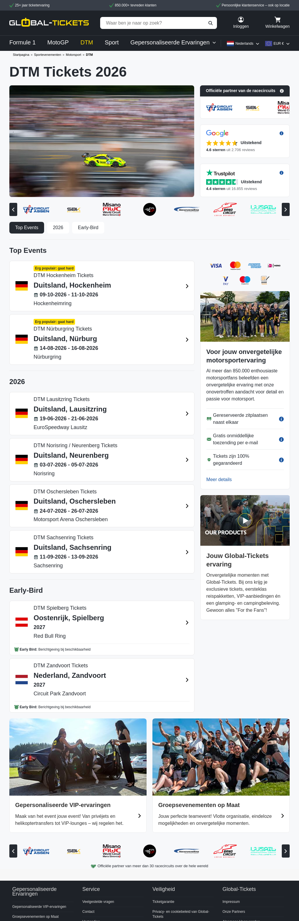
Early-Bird (88, 227)
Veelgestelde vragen (98, 902)
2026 (58, 227)
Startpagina (21, 54)
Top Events (26, 227)
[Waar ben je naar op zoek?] (158, 23)
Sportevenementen (47, 54)
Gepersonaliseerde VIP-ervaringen (39, 907)
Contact (88, 912)
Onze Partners (233, 912)
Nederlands (244, 44)
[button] (245, 90)
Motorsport (73, 54)
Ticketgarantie (163, 902)
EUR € (279, 44)
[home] (49, 23)
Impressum (231, 902)
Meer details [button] (219, 479)
